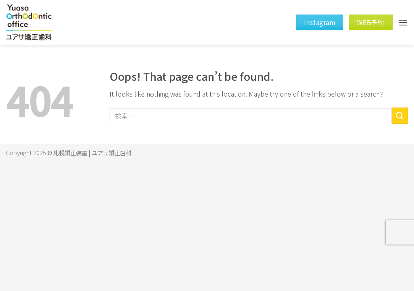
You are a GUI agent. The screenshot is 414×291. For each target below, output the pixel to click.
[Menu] (403, 22)
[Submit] (400, 115)
